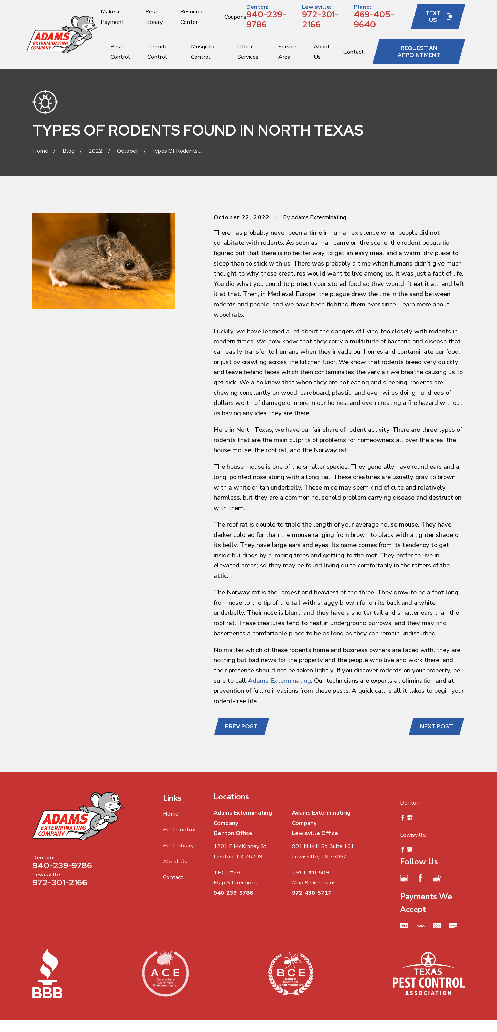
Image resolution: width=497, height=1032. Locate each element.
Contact (173, 877)
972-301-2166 (320, 19)
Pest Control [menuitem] (120, 52)
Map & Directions (235, 882)
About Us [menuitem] (322, 52)
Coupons (235, 17)
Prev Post (241, 726)
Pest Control (179, 830)
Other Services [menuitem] (248, 52)
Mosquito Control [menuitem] (202, 52)
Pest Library (178, 845)
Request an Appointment (419, 51)
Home (170, 814)
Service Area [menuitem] (287, 52)
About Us (175, 861)
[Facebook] (421, 878)
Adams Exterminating (279, 680)
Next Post (436, 726)
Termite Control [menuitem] (157, 52)
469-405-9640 (374, 19)
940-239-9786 (266, 19)
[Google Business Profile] (404, 878)
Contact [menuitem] (353, 52)
